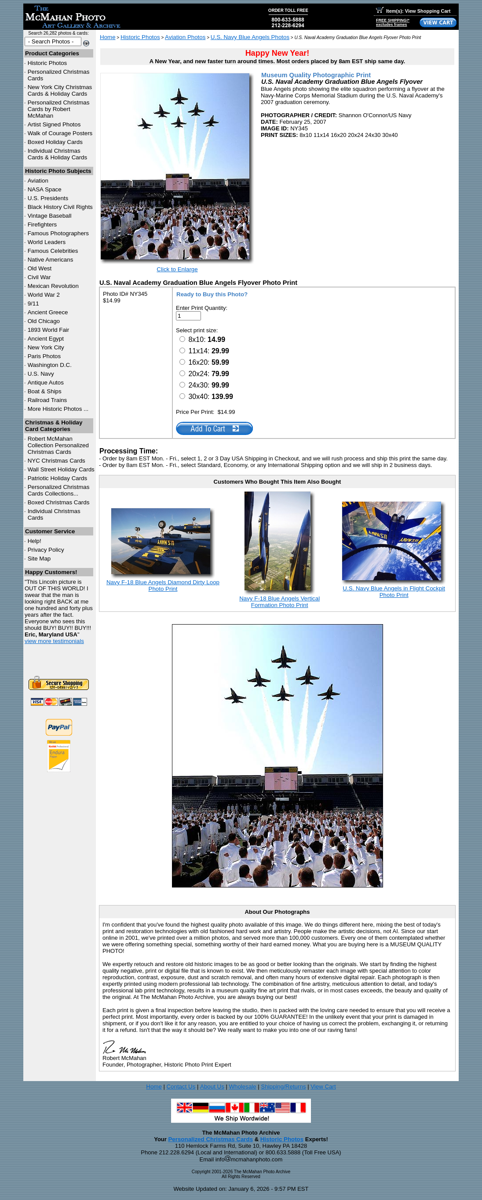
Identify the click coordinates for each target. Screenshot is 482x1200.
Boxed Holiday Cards (55, 142)
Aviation (38, 180)
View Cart (323, 1086)
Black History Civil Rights (60, 207)
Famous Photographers (58, 233)
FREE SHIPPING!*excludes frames (392, 22)
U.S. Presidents (48, 198)
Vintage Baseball (50, 215)
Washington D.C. (50, 365)
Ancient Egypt (46, 338)
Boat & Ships (45, 391)
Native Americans (50, 259)
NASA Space (45, 189)
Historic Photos (47, 63)
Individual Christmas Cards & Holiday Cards (58, 154)
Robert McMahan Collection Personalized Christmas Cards (58, 445)
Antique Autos (46, 382)
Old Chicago (44, 321)
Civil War (39, 277)
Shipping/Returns (283, 1086)
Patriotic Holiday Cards (58, 478)
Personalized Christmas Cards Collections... (59, 490)
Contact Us (180, 1086)
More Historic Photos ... (58, 409)
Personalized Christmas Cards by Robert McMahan (59, 109)
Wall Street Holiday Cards (61, 469)
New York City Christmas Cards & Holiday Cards (60, 90)
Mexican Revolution (53, 286)
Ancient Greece (48, 312)
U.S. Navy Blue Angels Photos (250, 37)
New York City (46, 347)
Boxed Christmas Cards (59, 502)
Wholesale (242, 1086)
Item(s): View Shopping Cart (413, 11)
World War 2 (44, 294)
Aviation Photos (185, 37)
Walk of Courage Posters (60, 133)
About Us (212, 1086)
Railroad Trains (47, 400)
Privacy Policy (46, 549)
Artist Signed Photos (54, 124)
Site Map (39, 558)
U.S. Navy (41, 373)
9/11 (33, 303)
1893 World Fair (48, 330)
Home (108, 37)
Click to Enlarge (177, 269)
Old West (40, 268)
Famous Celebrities (53, 251)
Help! (34, 541)
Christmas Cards (56, 460)
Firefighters (42, 224)
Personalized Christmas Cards (210, 1139)
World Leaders (47, 242)
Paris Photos (44, 356)
